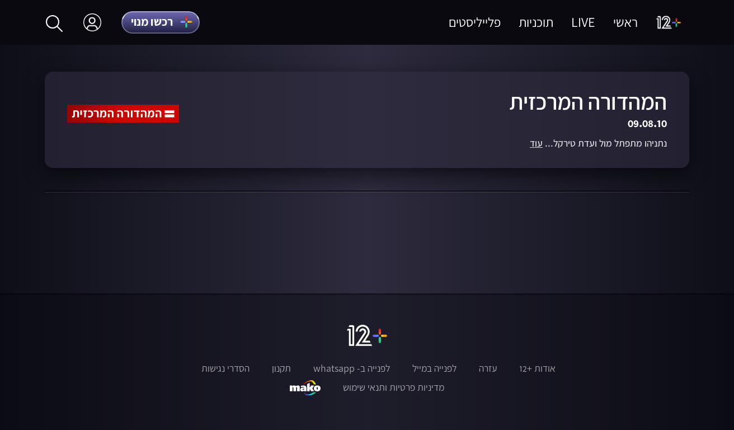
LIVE (583, 22)
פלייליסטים (475, 22)
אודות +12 (537, 368)
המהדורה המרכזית (588, 101)
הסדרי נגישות (225, 368)
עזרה (488, 368)
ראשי (625, 22)
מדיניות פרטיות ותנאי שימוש (393, 387)
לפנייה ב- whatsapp (351, 368)
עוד (536, 143)
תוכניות (536, 22)
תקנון (281, 368)
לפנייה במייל (434, 368)
